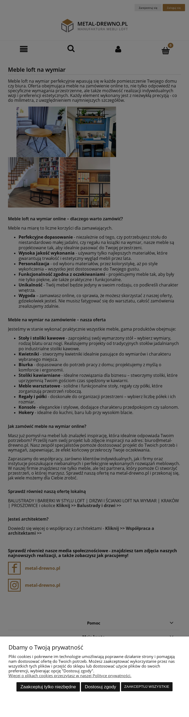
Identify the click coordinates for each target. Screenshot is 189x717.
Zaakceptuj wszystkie (146, 687)
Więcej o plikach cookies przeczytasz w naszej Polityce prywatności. (69, 675)
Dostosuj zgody (100, 686)
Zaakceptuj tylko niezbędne (48, 686)
